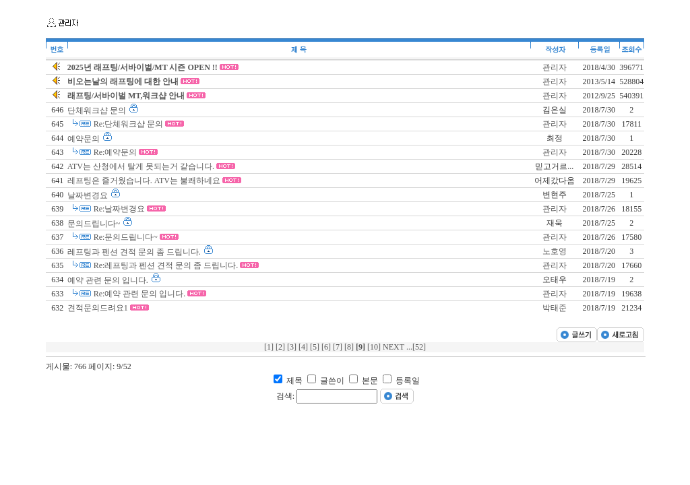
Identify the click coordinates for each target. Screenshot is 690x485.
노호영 (554, 251)
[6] (327, 347)
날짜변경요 (88, 195)
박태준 (554, 308)
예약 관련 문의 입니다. (108, 280)
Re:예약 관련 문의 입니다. (141, 293)
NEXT (394, 347)
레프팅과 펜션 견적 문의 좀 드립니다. (135, 252)
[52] (419, 347)
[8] (350, 347)
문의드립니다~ (95, 223)
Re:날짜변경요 (121, 209)
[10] (375, 347)
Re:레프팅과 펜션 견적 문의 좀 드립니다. (167, 265)
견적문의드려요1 (98, 308)
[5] (315, 347)
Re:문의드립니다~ (127, 237)
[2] (281, 347)
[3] (293, 347)
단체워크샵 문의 (97, 110)
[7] (338, 347)
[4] (304, 347)
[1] (270, 347)
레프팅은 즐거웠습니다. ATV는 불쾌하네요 (144, 180)
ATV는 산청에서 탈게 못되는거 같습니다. (141, 166)
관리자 (554, 67)
